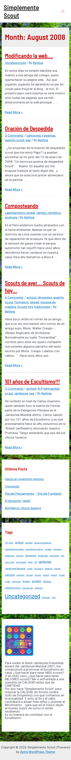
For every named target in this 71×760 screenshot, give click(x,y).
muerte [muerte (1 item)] (57, 568)
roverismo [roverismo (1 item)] (16, 581)
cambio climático (48, 213)
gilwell (34, 302)
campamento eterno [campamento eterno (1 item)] (34, 549)
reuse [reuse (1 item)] (7, 581)
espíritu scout (14, 140)
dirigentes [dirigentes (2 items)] (30, 555)
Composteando (21, 205)
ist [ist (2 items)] (35, 562)
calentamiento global (20, 213)
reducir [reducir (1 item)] (54, 575)
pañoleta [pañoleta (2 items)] (10, 575)
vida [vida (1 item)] (53, 597)
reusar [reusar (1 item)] (62, 575)
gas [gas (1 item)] (62, 556)
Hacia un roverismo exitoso (24, 479)
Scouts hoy (25, 307)
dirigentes (45, 297)
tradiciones (42, 307)
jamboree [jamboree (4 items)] (45, 562)
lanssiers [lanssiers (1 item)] (38, 568)
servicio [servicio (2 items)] (47, 581)
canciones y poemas (40, 135)
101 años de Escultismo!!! (32, 381)
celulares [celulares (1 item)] (57, 549)
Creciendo (12, 486)
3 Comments (14, 135)
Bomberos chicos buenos (23, 508)
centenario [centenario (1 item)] (9, 556)
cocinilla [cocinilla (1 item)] (19, 556)
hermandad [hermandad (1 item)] (21, 562)
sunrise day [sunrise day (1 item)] (27, 588)
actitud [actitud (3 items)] (19, 542)
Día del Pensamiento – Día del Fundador (33, 494)
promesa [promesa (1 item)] (20, 575)
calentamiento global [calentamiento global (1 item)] (14, 549)
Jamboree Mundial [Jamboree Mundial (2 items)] (15, 568)
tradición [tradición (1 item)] (39, 588)
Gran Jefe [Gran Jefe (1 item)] (9, 562)
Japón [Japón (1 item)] (30, 568)
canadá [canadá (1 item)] (48, 549)
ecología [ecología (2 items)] (43, 555)
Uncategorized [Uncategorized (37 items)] (22, 596)
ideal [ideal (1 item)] (30, 562)
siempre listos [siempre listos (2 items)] (13, 587)
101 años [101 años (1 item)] (9, 543)
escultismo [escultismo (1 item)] (54, 556)
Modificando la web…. (29, 55)
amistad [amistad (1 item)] (29, 543)
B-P (40, 389)
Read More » (14, 112)
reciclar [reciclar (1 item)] (29, 575)
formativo (21, 302)
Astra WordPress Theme (37, 752)
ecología (11, 217)
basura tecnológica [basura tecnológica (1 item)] (42, 543)
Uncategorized (15, 63)
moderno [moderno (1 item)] (48, 568)
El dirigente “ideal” (18, 501)
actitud (31, 297)
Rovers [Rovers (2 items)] (26, 581)
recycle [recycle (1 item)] (38, 575)
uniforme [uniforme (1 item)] (46, 597)
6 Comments (14, 297)
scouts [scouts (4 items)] (36, 581)
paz (28, 140)
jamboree (21, 393)
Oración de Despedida (29, 128)
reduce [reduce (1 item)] (46, 575)
